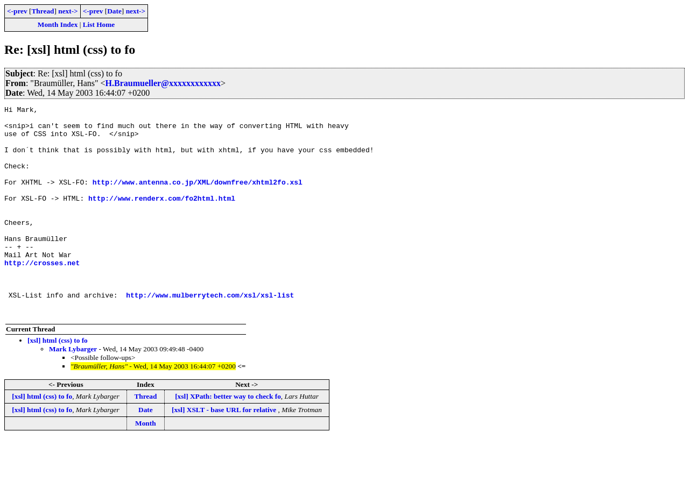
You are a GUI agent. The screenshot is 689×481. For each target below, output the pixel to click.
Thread (42, 11)
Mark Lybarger (73, 391)
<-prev (17, 11)
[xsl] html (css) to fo (57, 382)
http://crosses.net (42, 295)
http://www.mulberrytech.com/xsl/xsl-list (210, 333)
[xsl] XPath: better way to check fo (228, 438)
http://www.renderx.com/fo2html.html (161, 217)
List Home (99, 24)
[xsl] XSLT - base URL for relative (225, 452)
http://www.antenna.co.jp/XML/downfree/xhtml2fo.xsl (198, 198)
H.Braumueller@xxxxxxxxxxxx (163, 83)
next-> (68, 11)
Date (114, 11)
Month (145, 465)
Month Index (58, 24)
